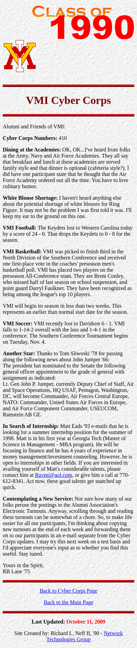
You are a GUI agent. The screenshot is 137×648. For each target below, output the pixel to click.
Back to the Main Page (68, 602)
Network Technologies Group (85, 636)
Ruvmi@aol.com (53, 475)
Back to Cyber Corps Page (69, 591)
